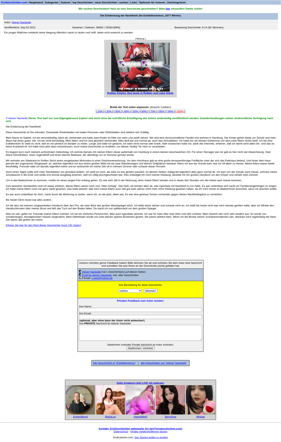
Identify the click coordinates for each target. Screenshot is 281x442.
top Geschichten (83, 2)
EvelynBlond (80, 416)
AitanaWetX (140, 416)
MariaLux (110, 416)
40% (126, 111)
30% (117, 111)
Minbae (200, 416)
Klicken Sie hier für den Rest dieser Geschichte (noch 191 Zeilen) (43, 225)
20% (109, 111)
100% (180, 111)
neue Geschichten (106, 2)
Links (133, 2)
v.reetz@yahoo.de (102, 278)
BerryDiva (170, 416)
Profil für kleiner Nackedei (97, 275)
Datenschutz (121, 431)
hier (167, 8)
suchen (123, 2)
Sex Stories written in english (151, 437)
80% (161, 111)
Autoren (65, 2)
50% (135, 111)
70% (153, 111)
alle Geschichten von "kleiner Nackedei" (164, 363)
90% (170, 111)
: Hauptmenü (22, 2)
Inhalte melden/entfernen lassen (148, 431)
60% (144, 111)
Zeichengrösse (176, 2)
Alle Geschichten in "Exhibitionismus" (114, 363)
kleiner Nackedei (91, 271)
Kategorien (52, 2)
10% (100, 111)
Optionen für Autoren (152, 2)
